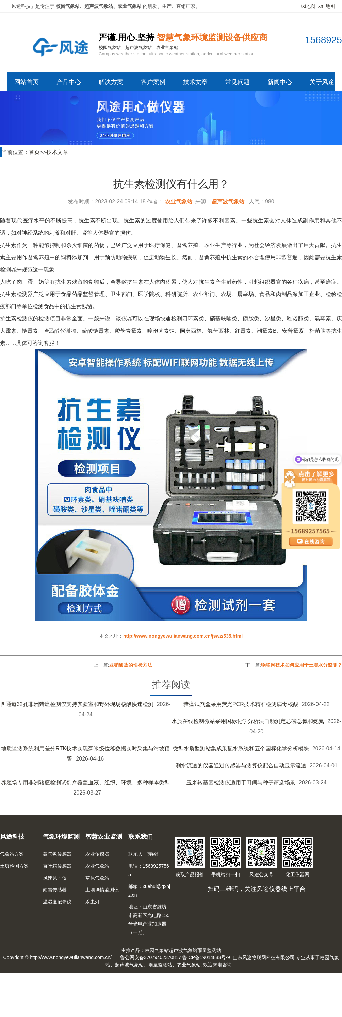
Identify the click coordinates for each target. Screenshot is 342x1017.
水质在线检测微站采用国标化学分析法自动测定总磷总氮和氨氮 (248, 721)
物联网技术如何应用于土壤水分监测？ (301, 665)
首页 (34, 152)
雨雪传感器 (55, 890)
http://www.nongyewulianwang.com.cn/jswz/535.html (183, 636)
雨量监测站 (209, 950)
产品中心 (68, 82)
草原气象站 (97, 878)
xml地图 (326, 6)
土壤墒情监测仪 (102, 890)
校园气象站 (157, 950)
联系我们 (140, 836)
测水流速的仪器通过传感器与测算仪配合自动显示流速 (241, 765)
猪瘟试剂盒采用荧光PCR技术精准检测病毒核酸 (240, 704)
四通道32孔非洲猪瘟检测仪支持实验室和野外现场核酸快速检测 (76, 704)
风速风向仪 (55, 878)
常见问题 (237, 82)
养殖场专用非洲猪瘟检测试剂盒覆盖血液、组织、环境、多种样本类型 (85, 782)
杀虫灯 (92, 901)
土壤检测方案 (14, 866)
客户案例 (153, 82)
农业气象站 (178, 201)
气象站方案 (12, 854)
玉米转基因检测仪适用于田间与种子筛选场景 (240, 782)
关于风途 (322, 82)
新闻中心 (279, 82)
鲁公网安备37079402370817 (150, 957)
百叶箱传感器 (57, 866)
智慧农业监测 (103, 836)
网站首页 (26, 82)
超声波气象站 (228, 201)
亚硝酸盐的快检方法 (130, 665)
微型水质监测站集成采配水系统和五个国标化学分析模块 (241, 748)
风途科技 (12, 836)
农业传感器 (97, 854)
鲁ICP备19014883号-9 (206, 957)
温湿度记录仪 (57, 901)
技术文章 (195, 82)
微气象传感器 (57, 854)
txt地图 (308, 6)
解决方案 (111, 82)
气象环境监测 (61, 836)
